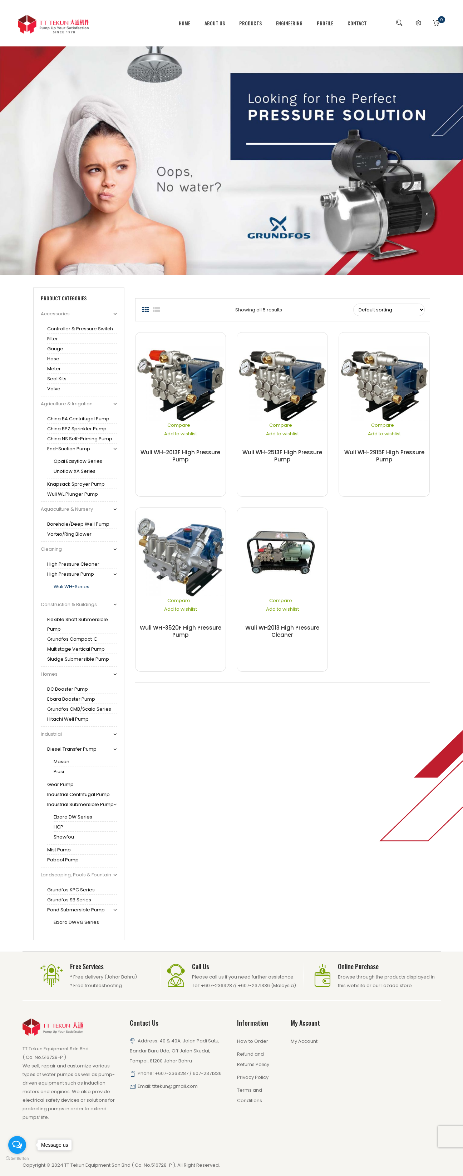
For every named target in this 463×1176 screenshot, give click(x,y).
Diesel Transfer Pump (72, 749)
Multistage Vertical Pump (76, 649)
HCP (58, 827)
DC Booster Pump (67, 689)
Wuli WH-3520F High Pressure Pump (180, 631)
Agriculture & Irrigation (67, 403)
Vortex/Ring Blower (69, 534)
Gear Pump (60, 784)
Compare (178, 425)
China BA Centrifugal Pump (78, 418)
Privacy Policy (253, 1077)
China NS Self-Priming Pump (79, 438)
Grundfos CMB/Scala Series (79, 709)
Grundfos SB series (69, 899)
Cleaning (51, 549)
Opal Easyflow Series (78, 461)
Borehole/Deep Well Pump (78, 524)
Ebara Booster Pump (71, 699)
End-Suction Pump (68, 448)
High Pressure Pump (70, 574)
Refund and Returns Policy (253, 1059)
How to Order (252, 1041)
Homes (49, 674)
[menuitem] (188, 23)
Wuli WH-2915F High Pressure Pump (384, 456)
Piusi (59, 771)
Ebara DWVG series (76, 922)
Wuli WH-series (71, 586)
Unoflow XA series (74, 471)
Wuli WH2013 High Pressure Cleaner (282, 631)
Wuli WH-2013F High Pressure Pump (180, 456)
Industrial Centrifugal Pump (78, 794)
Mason (61, 761)
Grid (146, 310)
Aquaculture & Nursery (67, 509)
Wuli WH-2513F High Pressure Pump (282, 456)
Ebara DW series (73, 817)
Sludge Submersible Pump (78, 659)
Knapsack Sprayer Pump (76, 484)
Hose (53, 358)
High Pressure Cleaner (73, 564)
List (156, 310)
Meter (54, 368)
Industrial (51, 734)
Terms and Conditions (249, 1095)
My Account (304, 1041)
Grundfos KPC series (71, 889)
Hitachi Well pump (68, 719)
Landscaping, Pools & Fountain (76, 874)
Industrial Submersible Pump (80, 804)
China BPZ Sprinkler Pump (77, 428)
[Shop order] (389, 310)
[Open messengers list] (17, 1145)
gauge (55, 348)
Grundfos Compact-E (72, 639)
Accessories (55, 313)
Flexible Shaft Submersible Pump (77, 624)
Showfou (64, 837)
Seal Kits (57, 378)
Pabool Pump (63, 859)
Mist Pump (59, 849)
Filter (52, 338)
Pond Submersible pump (76, 909)
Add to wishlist (180, 433)
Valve (53, 388)
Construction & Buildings (69, 604)
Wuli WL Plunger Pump (72, 494)
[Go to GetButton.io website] (17, 1158)
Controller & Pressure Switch (80, 328)
